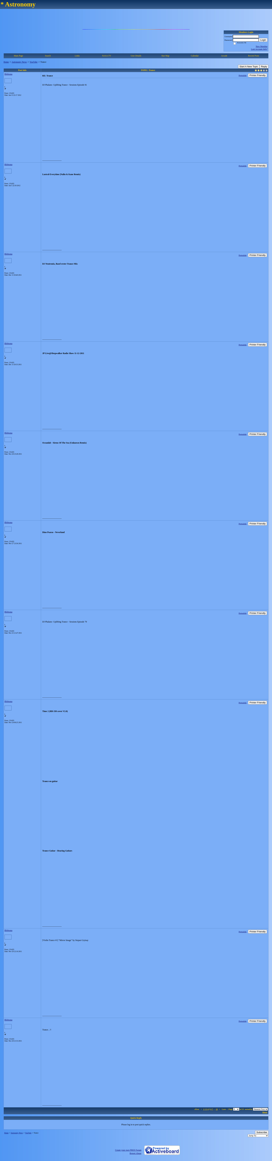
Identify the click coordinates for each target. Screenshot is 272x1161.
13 (217, 1109)
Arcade (224, 55)
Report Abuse (135, 1153)
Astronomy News (19, 62)
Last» (224, 1109)
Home (6, 62)
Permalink (242, 75)
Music (264, 1112)
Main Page (18, 55)
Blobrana (8, 74)
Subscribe (261, 1132)
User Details (136, 55)
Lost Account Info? (259, 49)
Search (48, 55)
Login (263, 40)
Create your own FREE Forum (128, 1150)
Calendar (195, 55)
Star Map (165, 55)
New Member (262, 46)
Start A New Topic (249, 66)
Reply (264, 66)
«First (197, 1109)
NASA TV (106, 55)
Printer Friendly (258, 75)
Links (77, 55)
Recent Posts (253, 55)
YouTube (33, 62)
